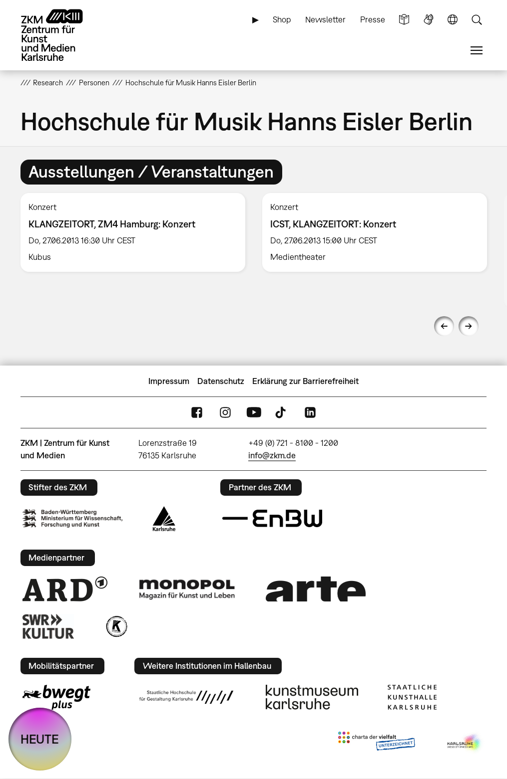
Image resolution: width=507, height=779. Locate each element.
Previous (444, 326)
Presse (372, 19)
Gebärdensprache (429, 19)
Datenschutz (220, 381)
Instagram (225, 412)
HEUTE (39, 739)
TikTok (282, 412)
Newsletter (325, 19)
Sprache (453, 19)
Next (469, 326)
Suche (477, 19)
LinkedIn (310, 412)
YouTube (254, 412)
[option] (133, 232)
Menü (477, 50)
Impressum (168, 381)
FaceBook (197, 412)
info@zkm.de (272, 455)
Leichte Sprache (404, 19)
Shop (282, 19)
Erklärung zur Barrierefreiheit (305, 381)
